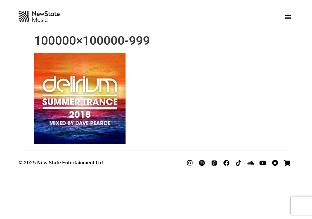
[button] (288, 17)
